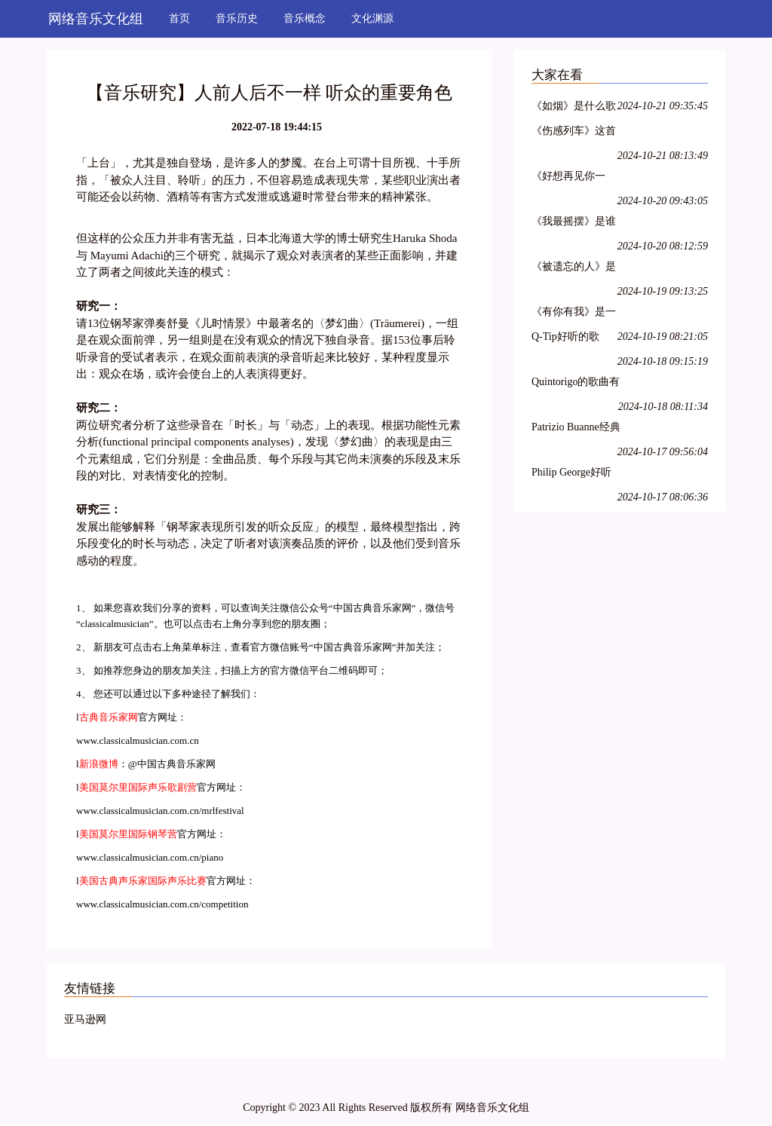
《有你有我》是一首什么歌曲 (574, 314)
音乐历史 (237, 18)
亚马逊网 (85, 1019)
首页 (179, 18)
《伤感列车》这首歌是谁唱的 (574, 133)
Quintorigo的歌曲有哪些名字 (576, 384)
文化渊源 (372, 18)
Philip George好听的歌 (571, 474)
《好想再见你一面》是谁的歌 (568, 178)
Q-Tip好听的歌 (565, 336)
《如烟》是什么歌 (574, 106)
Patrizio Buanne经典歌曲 (576, 429)
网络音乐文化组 (95, 18)
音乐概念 (304, 18)
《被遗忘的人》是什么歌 (574, 269)
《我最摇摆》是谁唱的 (574, 223)
